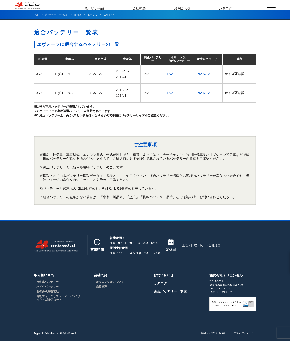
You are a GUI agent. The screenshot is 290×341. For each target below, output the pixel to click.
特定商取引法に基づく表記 (213, 333)
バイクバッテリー (47, 286)
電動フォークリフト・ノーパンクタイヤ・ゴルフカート (58, 298)
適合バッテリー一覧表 (170, 291)
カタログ (225, 5)
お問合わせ (182, 5)
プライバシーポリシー (245, 333)
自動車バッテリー (47, 281)
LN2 (170, 74)
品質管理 (101, 286)
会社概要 (139, 5)
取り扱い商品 (94, 5)
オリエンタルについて (110, 281)
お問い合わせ (163, 275)
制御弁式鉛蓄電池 (47, 291)
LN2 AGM (203, 74)
